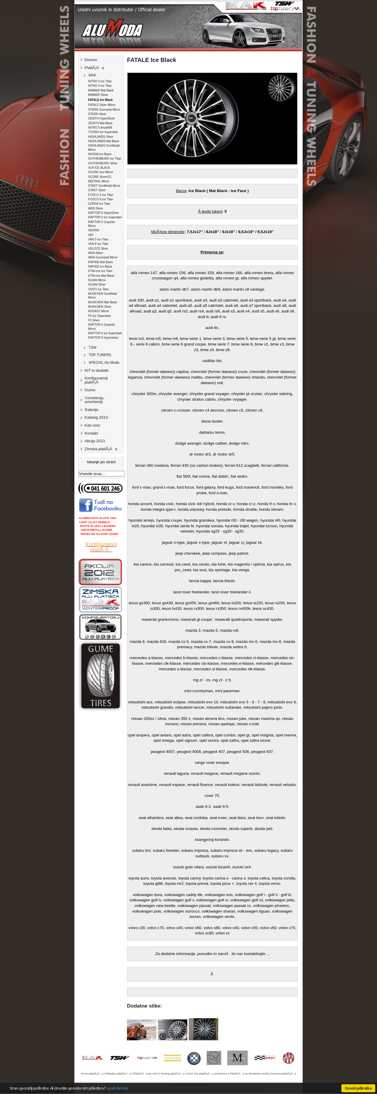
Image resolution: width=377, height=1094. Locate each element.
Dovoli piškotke (358, 1088)
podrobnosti (118, 1088)
